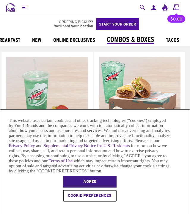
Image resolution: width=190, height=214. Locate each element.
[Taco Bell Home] (10, 7)
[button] (24, 7)
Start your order (117, 24)
